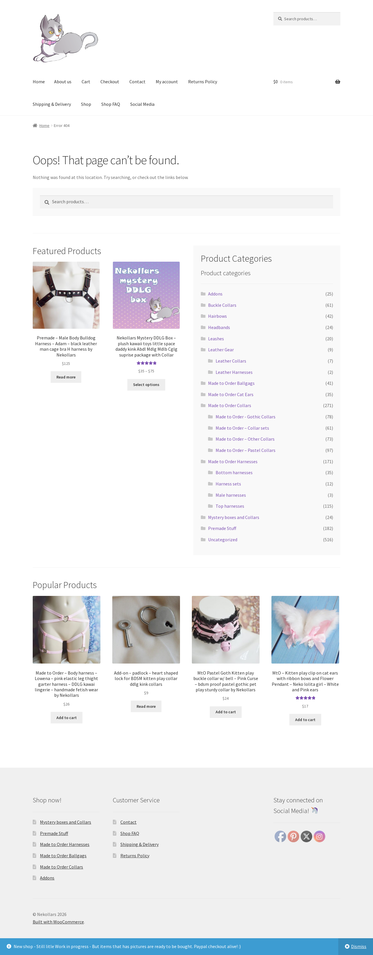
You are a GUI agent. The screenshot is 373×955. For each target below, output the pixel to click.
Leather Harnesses (234, 372)
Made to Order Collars (229, 405)
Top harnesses (230, 506)
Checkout (109, 81)
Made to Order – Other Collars (245, 439)
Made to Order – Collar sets (242, 428)
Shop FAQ (110, 104)
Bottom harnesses (234, 472)
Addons (215, 294)
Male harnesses (231, 495)
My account (167, 81)
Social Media (142, 104)
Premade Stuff (222, 528)
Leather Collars (231, 361)
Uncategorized (222, 539)
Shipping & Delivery (52, 104)
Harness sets (228, 484)
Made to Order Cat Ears (230, 394)
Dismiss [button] (358, 946)
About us (62, 81)
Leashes (216, 338)
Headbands (219, 327)
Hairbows (217, 316)
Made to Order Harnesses (233, 461)
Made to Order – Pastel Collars (245, 450)
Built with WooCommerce (58, 922)
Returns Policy (202, 81)
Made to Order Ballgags (231, 383)
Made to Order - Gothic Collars (245, 417)
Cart (86, 81)
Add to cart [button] (66, 717)
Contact (137, 81)
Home (39, 81)
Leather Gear (221, 349)
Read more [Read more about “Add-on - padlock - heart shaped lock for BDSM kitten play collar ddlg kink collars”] (146, 706)
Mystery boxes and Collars (233, 517)
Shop (86, 104)
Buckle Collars (222, 305)
